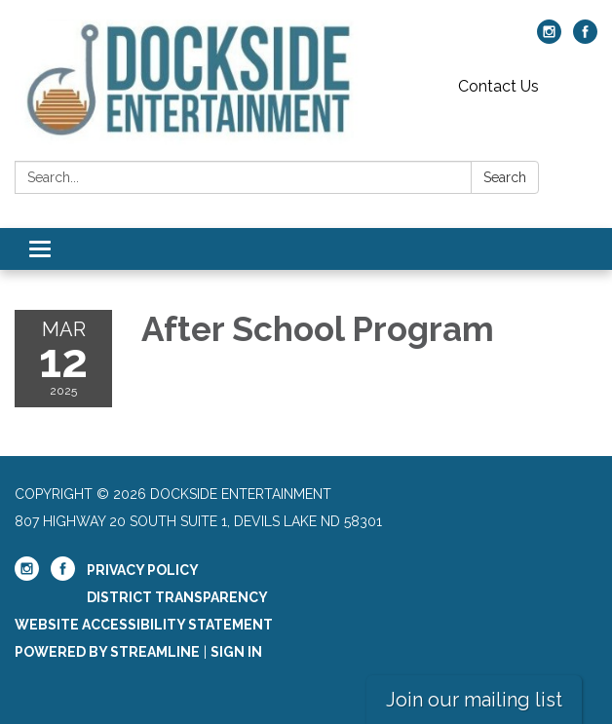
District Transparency (177, 597)
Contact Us (498, 86)
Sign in (236, 652)
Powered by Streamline (107, 652)
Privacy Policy (143, 570)
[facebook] (585, 38)
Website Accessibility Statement (144, 624)
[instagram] (549, 38)
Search (504, 177)
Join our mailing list (474, 699)
